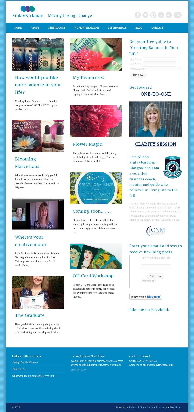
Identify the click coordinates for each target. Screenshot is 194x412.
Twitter (148, 15)
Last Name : (152, 64)
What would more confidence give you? (33, 375)
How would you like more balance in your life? (38, 84)
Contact (157, 27)
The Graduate (30, 315)
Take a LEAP (19, 369)
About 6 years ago (79, 369)
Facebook (140, 15)
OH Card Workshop (93, 276)
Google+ (163, 15)
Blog (138, 27)
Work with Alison (86, 27)
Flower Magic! (88, 144)
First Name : (152, 59)
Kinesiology (56, 27)
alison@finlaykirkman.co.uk (158, 364)
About (35, 27)
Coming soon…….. (93, 211)
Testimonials (117, 27)
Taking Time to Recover (25, 362)
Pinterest (155, 15)
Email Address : (137, 69)
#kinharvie (104, 364)
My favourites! (89, 77)
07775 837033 (149, 360)
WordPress (176, 407)
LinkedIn (171, 15)
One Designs (158, 407)
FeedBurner (162, 280)
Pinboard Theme (138, 407)
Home (18, 27)
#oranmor (115, 364)
